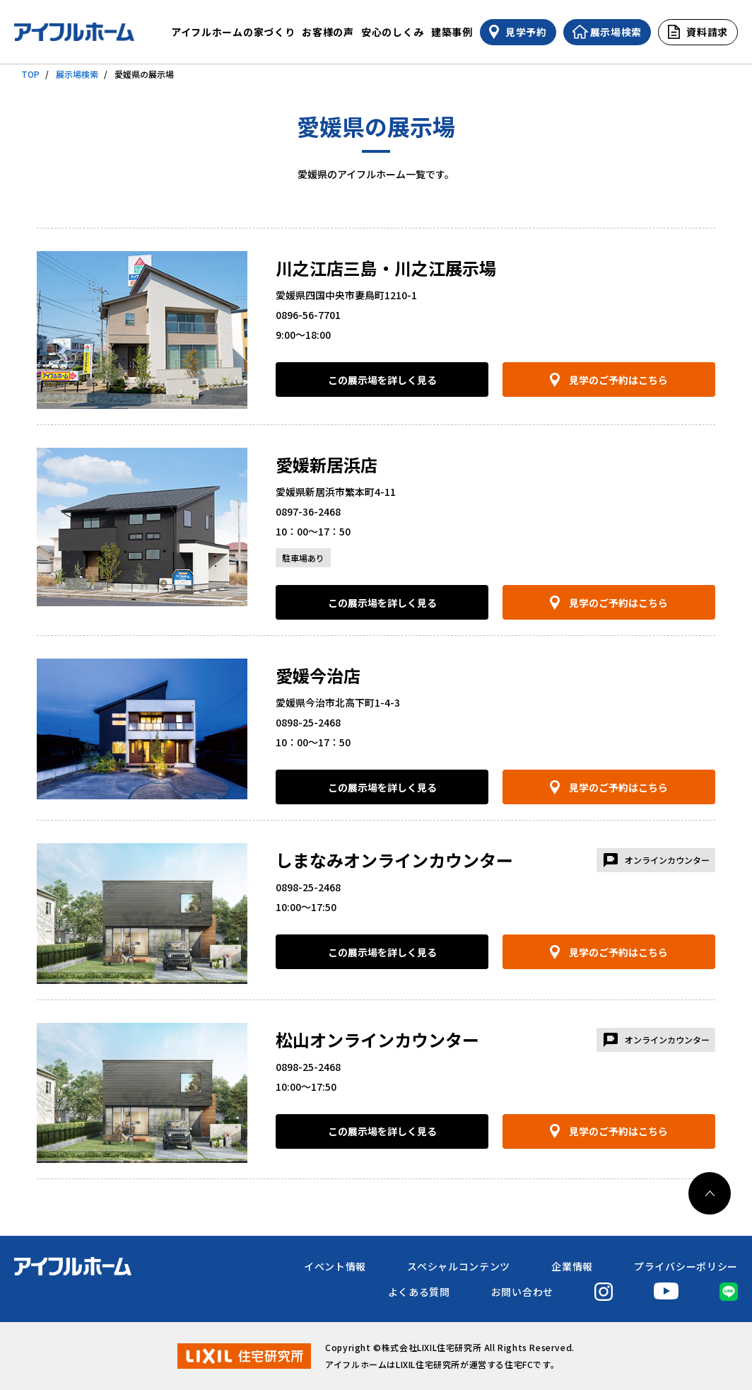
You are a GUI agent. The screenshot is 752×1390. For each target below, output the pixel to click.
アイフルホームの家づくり (233, 32)
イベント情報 (335, 1266)
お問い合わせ (522, 1292)
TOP (30, 74)
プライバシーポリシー (686, 1266)
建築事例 (452, 32)
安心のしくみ (392, 32)
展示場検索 (77, 74)
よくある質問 (419, 1292)
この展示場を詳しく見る (382, 380)
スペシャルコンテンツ (458, 1266)
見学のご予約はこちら (618, 380)
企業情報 (572, 1266)
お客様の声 (328, 32)
